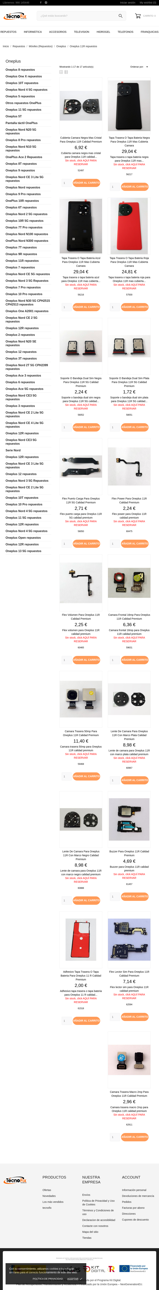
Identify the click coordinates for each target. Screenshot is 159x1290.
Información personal (134, 1190)
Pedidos (127, 1201)
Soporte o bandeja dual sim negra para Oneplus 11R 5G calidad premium (80, 382)
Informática (33, 31)
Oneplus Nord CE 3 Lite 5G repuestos (24, 179)
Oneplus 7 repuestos (20, 267)
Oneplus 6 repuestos (20, 382)
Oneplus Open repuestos (23, 537)
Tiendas (86, 1237)
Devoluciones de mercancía (138, 1195)
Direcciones (129, 1213)
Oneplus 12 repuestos (21, 351)
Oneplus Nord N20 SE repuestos (21, 343)
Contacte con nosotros (95, 1225)
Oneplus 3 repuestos (20, 405)
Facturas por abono (133, 1207)
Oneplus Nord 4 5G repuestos (26, 89)
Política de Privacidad (48, 1278)
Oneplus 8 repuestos (20, 69)
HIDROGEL (103, 31)
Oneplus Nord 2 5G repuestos (26, 214)
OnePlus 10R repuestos (22, 200)
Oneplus (13, 61)
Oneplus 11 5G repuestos (23, 109)
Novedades (49, 1195)
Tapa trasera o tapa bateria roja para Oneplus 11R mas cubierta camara (129, 262)
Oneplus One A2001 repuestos (27, 311)
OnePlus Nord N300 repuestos (27, 240)
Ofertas (46, 1190)
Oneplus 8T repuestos (21, 163)
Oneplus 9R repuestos (21, 254)
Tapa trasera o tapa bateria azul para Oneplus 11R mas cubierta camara (80, 262)
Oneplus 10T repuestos (22, 83)
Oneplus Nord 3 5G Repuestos (27, 280)
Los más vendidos (52, 1201)
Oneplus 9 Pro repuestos (23, 194)
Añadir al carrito (86, 182)
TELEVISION (81, 31)
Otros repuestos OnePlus (23, 103)
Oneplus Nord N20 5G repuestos (21, 131)
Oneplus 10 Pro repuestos (24, 294)
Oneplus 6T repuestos (21, 207)
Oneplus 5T (14, 116)
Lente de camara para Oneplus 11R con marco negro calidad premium (80, 855)
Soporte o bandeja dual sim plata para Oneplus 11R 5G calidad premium (129, 382)
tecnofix (46, 1207)
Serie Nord (13, 450)
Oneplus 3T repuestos (21, 358)
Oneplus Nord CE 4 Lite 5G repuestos (24, 424)
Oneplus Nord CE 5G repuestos (28, 274)
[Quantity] (67, 183)
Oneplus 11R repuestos (22, 260)
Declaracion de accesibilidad (98, 1220)
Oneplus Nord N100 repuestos (27, 234)
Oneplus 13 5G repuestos (23, 551)
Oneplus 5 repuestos (20, 96)
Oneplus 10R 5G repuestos (25, 220)
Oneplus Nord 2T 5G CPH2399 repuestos (27, 367)
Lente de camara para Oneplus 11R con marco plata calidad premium (129, 735)
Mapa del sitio (90, 1231)
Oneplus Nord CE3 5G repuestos (21, 397)
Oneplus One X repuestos (24, 76)
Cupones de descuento (135, 1219)
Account (131, 1177)
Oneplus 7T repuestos (21, 247)
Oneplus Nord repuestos (23, 187)
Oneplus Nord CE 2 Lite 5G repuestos (24, 414)
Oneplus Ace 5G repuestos (24, 388)
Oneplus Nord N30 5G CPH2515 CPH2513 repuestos (28, 302)
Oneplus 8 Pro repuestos (23, 140)
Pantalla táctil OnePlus (22, 123)
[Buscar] (81, 16)
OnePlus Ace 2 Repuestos (24, 157)
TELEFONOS (125, 30)
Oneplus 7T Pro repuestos (24, 227)
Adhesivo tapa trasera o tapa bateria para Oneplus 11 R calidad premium (81, 975)
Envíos (86, 1194)
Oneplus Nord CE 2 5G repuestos (21, 319)
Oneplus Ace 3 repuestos (23, 375)
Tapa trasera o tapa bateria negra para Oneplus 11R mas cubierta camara (129, 141)
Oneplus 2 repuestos (20, 334)
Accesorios (57, 31)
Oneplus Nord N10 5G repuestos (21, 148)
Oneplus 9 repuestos (20, 170)
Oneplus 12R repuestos (22, 328)
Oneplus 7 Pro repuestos (23, 287)
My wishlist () (148, 2)
